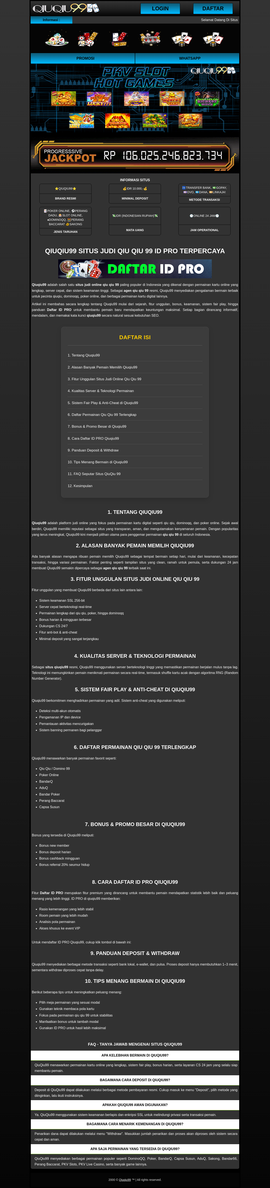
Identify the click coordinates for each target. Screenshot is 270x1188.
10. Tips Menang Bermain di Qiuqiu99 (98, 462)
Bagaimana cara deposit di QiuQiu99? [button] (135, 1080)
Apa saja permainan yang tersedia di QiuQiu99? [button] (135, 1149)
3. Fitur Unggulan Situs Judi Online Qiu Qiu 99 (104, 379)
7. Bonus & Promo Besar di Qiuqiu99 (97, 427)
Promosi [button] (85, 58)
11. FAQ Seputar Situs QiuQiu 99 (94, 474)
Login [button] (160, 8)
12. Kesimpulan (80, 486)
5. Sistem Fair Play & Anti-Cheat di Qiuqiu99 (103, 403)
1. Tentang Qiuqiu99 (84, 355)
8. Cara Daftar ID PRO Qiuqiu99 (93, 439)
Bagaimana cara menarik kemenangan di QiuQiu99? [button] (135, 1124)
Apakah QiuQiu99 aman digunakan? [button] (135, 1105)
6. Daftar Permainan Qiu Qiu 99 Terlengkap (102, 415)
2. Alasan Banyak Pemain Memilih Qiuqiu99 (102, 367)
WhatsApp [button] (190, 58)
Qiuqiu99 (125, 1179)
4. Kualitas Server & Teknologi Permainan (101, 391)
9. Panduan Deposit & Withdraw (93, 450)
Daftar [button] (213, 8)
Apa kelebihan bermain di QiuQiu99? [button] (135, 1055)
